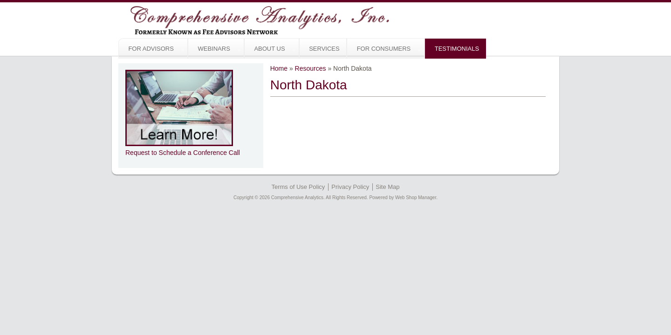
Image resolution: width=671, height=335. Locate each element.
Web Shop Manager (415, 197)
